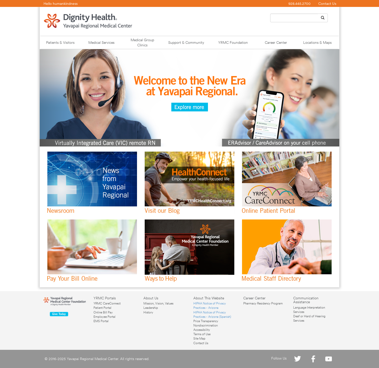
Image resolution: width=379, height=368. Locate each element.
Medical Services (101, 42)
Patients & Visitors (60, 42)
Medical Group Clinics (142, 42)
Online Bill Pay (103, 312)
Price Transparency (205, 321)
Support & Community (186, 42)
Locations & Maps (317, 42)
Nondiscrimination (205, 325)
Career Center (276, 42)
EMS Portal (101, 321)
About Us (150, 298)
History (148, 312)
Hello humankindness (61, 4)
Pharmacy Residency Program (263, 303)
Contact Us (327, 4)
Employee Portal (104, 317)
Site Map (199, 338)
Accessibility (201, 330)
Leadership (150, 308)
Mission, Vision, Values (158, 303)
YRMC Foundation (233, 42)
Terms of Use (201, 334)
